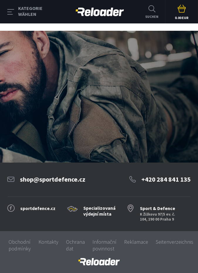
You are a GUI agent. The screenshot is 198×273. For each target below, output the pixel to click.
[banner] (99, 261)
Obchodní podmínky (20, 245)
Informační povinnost (104, 245)
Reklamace (136, 241)
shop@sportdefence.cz (52, 179)
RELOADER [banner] (100, 12)
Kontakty (48, 241)
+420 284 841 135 (166, 179)
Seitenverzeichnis (174, 241)
